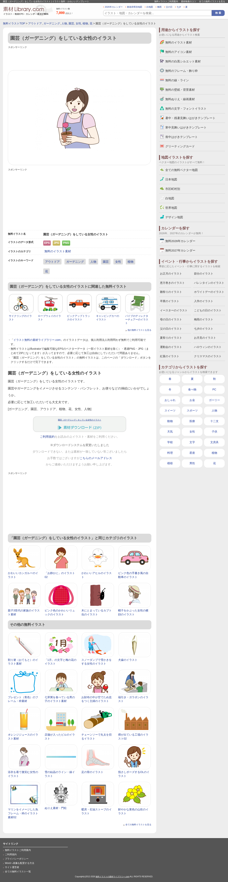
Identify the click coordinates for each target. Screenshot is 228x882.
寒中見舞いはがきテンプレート (186, 127)
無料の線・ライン (177, 80)
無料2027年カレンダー (180, 250)
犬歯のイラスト (127, 659)
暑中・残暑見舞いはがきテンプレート (190, 118)
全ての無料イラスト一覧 (18, 871)
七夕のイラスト (203, 328)
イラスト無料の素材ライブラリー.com (37, 339)
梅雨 (159, 7)
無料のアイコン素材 (178, 52)
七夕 (179, 7)
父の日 (169, 7)
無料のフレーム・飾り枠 (181, 70)
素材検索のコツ (188, 1)
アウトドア (35, 23)
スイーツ (170, 410)
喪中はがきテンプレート (181, 137)
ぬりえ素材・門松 (56, 808)
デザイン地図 (174, 217)
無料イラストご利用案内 (166, 1)
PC (214, 389)
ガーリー (214, 400)
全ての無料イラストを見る (212, 1)
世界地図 (171, 207)
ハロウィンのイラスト (208, 347)
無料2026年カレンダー (180, 241)
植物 (85, 23)
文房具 (214, 442)
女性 (78, 23)
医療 (192, 421)
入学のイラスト (203, 301)
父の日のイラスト (171, 328)
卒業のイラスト (169, 301)
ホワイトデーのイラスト (209, 291)
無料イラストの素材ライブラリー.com (112, 877)
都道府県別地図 (134, 7)
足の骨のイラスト (92, 772)
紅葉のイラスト (169, 356)
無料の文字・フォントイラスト (186, 108)
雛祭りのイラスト (171, 291)
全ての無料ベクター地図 (181, 170)
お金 (192, 400)
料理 (170, 452)
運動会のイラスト (171, 347)
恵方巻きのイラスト (172, 282)
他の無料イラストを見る (139, 330)
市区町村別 (172, 188)
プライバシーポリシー (16, 858)
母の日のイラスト (171, 319)
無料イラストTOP (14, 23)
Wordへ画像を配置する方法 (19, 863)
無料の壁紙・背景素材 (180, 89)
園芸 (71, 23)
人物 (64, 23)
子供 (214, 431)
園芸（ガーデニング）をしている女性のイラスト (79, 420)
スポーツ (192, 410)
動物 (170, 421)
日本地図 (171, 179)
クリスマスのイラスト (208, 356)
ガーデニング (51, 23)
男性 (192, 463)
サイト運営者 (12, 867)
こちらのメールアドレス (96, 458)
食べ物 (192, 389)
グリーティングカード (180, 146)
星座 (192, 452)
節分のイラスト (203, 273)
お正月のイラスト (171, 273)
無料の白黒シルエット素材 (183, 61)
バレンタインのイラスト (209, 282)
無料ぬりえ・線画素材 (180, 99)
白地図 (149, 7)
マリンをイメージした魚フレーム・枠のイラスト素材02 (23, 813)
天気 (170, 431)
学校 (170, 442)
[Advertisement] (79, 58)
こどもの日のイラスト (208, 310)
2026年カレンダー (114, 7)
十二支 (214, 421)
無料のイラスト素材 (57, 251)
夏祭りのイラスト (171, 337)
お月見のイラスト (205, 337)
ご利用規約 (47, 436)
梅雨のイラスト (203, 319)
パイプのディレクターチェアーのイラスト (136, 319)
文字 (192, 442)
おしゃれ (170, 400)
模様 (170, 463)
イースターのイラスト (174, 310)
